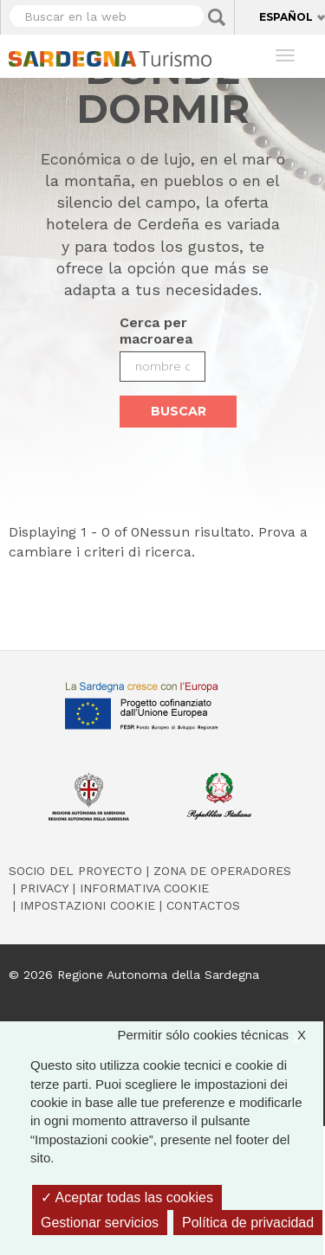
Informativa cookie (144, 888)
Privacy (44, 888)
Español (286, 16)
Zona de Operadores (222, 871)
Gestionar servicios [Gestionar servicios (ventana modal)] (100, 1222)
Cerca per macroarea (156, 330)
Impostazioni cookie (87, 905)
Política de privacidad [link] (248, 1222)
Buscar (178, 411)
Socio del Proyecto (75, 871)
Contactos (203, 905)
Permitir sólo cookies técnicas (220, 1035)
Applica (216, 17)
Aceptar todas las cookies (127, 1197)
